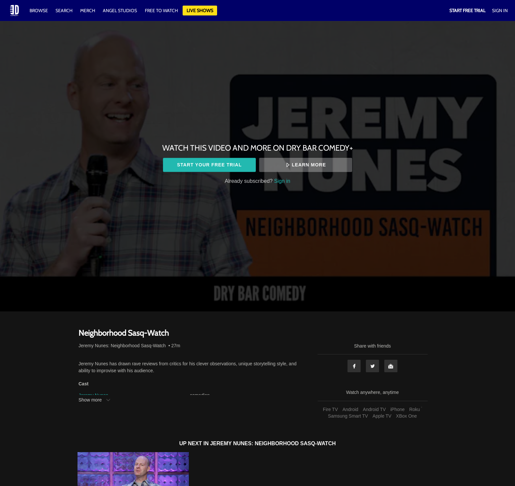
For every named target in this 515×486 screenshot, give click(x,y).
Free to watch (161, 10)
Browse (39, 10)
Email (391, 366)
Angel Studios (120, 10)
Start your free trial (209, 164)
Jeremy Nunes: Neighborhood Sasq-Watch (122, 345)
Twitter (372, 366)
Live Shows (200, 10)
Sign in (282, 181)
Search (65, 10)
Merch (87, 10)
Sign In (500, 10)
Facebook (354, 366)
